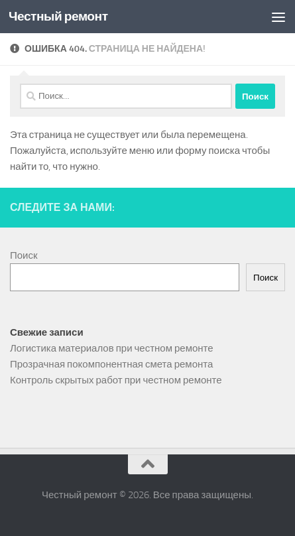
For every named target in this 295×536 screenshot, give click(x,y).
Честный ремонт (58, 16)
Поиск (24, 255)
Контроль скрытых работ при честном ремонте (116, 380)
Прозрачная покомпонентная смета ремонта (111, 364)
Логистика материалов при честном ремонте (111, 348)
